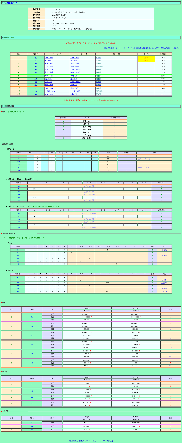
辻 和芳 (48, 79)
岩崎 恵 (73, 94)
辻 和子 (73, 79)
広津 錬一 (49, 66)
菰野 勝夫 (49, 72)
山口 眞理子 (75, 69)
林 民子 (73, 61)
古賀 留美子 (75, 82)
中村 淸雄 (49, 76)
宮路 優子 (74, 66)
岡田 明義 (49, 58)
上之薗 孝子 (75, 91)
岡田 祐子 (74, 58)
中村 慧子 (74, 76)
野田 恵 (73, 85)
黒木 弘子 (74, 88)
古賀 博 (48, 82)
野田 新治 (49, 85)
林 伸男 (48, 61)
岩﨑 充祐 (49, 94)
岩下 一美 (49, 69)
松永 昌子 (74, 63)
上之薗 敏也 (50, 91)
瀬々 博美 (49, 88)
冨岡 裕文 (49, 63)
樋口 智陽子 (75, 72)
